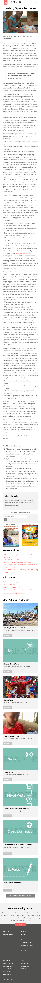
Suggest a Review (7, 969)
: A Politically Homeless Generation (18, 562)
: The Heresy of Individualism (16, 560)
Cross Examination (24, 847)
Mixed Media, (16, 775)
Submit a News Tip (8, 963)
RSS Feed (23, 969)
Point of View (23, 702)
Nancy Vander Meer (31, 738)
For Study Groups (28, 36)
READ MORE (7, 635)
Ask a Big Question (8, 966)
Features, (20, 36)
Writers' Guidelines (26, 950)
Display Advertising (8, 934)
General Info (24, 934)
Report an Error (7, 974)
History (23, 939)
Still (21, 666)
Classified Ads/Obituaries (10, 937)
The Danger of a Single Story (25, 253)
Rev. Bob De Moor (9, 849)
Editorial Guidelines (26, 937)
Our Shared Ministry (20, 630)
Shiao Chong (28, 885)
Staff (22, 948)
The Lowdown (24, 775)
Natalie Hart (27, 666)
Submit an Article (7, 971)
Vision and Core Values (27, 945)
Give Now (20, 924)
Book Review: (19, 590)
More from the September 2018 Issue (20, 895)
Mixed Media (16, 811)
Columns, (17, 666)
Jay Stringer (24, 811)
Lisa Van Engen (7, 38)
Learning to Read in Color (13, 587)
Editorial (21, 885)
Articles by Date (25, 966)
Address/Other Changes (9, 979)
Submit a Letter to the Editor (10, 977)
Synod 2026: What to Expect (13, 585)
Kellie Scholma (31, 630)
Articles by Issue (25, 963)
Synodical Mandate (26, 942)
